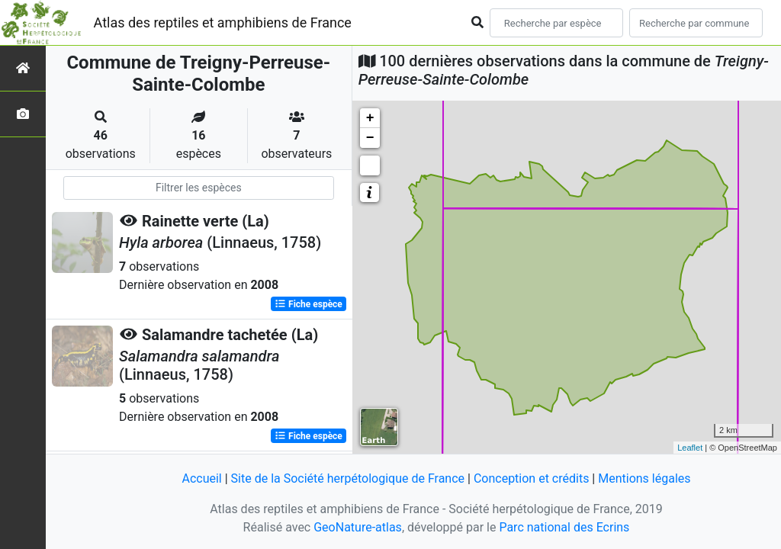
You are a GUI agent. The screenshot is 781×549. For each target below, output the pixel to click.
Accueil (201, 478)
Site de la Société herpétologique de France (347, 478)
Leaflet (689, 447)
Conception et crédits (532, 478)
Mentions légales (644, 478)
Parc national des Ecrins (564, 527)
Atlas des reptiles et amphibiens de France (223, 22)
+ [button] (370, 118)
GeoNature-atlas (357, 527)
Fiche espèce (308, 304)
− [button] (370, 138)
